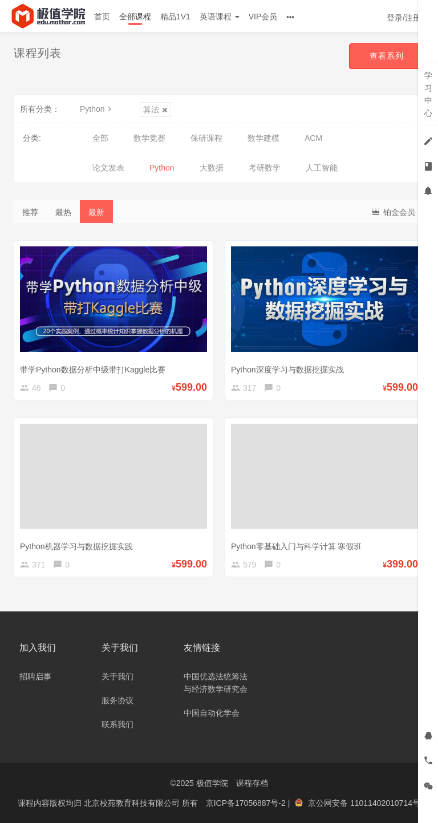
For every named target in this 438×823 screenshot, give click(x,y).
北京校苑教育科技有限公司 (133, 803)
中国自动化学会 (212, 712)
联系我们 (117, 724)
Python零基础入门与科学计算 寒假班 (296, 546)
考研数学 (265, 167)
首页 (102, 16)
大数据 (212, 167)
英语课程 (220, 16)
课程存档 (252, 783)
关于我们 (117, 676)
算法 (155, 109)
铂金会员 (393, 211)
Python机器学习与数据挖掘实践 (76, 546)
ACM (313, 138)
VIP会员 (263, 16)
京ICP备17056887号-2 (247, 803)
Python (97, 108)
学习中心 (428, 94)
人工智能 (322, 167)
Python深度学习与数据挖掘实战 (287, 369)
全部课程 (135, 16)
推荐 (30, 212)
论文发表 (108, 167)
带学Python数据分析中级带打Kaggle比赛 (92, 369)
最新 (96, 212)
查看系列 (387, 55)
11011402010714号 (385, 803)
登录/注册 (404, 17)
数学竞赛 (149, 138)
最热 (63, 212)
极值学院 (212, 783)
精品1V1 (175, 16)
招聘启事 (35, 676)
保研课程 (206, 138)
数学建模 (263, 138)
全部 (100, 138)
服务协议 (117, 700)
